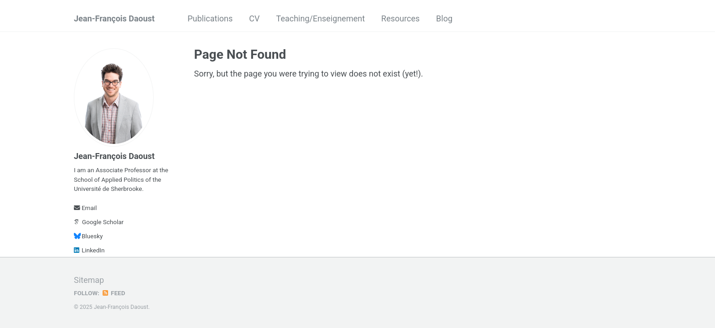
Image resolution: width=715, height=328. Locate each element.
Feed (113, 293)
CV (254, 18)
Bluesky (88, 236)
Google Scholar (99, 222)
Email (85, 207)
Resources (400, 18)
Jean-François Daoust (114, 18)
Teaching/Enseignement (320, 18)
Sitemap (89, 280)
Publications (210, 18)
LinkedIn (89, 250)
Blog (444, 18)
